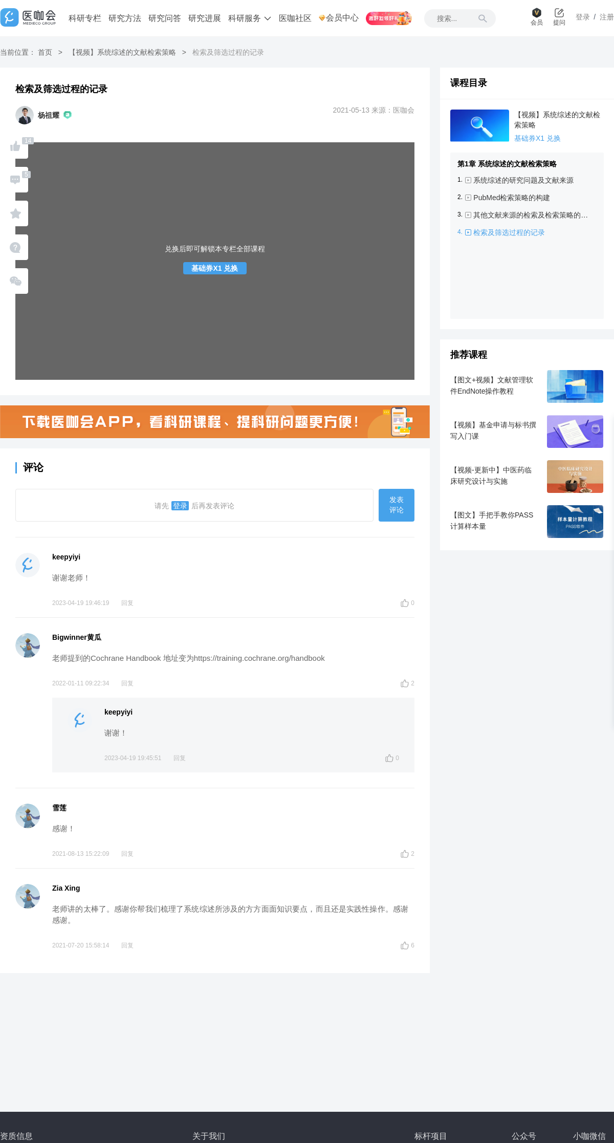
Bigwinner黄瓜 (76, 637)
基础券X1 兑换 (214, 268)
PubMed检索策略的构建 (511, 197)
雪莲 (59, 808)
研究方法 (124, 18)
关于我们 (208, 1136)
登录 (180, 506)
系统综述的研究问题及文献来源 (523, 180)
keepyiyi (66, 557)
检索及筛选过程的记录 (509, 232)
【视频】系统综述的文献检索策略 (122, 52)
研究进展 (204, 18)
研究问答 (164, 18)
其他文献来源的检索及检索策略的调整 (532, 215)
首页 (45, 52)
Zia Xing (66, 888)
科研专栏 (85, 18)
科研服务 (249, 18)
